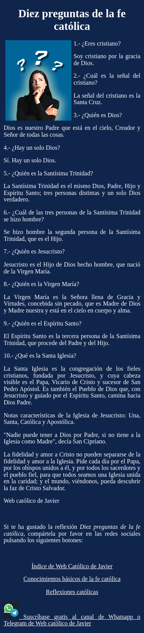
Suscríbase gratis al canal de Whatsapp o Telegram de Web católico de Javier (71, 620)
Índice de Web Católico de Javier (72, 566)
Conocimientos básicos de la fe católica (72, 579)
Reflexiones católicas (72, 592)
